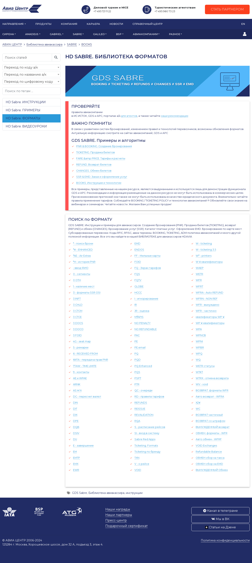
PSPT (137, 378)
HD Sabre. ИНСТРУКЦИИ (26, 102)
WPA (199, 329)
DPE (76, 420)
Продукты (43, 23)
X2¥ (198, 402)
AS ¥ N (77, 390)
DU (75, 439)
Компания (69, 23)
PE (136, 341)
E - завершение (83, 445)
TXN (136, 457)
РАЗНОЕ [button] (174, 34)
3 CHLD (77, 304)
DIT (75, 408)
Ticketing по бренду (147, 451)
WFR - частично (206, 310)
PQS (137, 372)
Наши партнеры (118, 515)
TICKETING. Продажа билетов (95, 152)
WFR (199, 280)
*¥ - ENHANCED (83, 249)
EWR (76, 469)
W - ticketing (204, 243)
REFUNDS (140, 402)
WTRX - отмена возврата (212, 378)
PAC (137, 335)
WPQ (199, 353)
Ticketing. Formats (146, 445)
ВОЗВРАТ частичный (209, 414)
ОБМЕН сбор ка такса (210, 457)
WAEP (200, 267)
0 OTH (77, 280)
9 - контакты (81, 372)
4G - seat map (82, 341)
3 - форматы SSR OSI (86, 292)
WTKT (199, 372)
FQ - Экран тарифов (147, 267)
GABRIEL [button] (56, 34)
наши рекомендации (174, 115)
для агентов (129, 115)
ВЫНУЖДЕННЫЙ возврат (213, 427)
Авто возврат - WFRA (210, 396)
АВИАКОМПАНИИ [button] (145, 34)
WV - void (202, 384)
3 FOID (77, 335)
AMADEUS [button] (31, 34)
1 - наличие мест (83, 286)
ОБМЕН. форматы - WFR (211, 433)
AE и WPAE (80, 378)
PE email (139, 347)
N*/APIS (139, 316)
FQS (137, 274)
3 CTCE (77, 316)
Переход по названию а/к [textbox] (25, 74)
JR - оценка (141, 310)
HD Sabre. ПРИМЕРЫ (23, 110)
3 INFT (77, 298)
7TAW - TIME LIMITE (84, 366)
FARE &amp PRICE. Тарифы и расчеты (100, 158)
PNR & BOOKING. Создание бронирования (104, 146)
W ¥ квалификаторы (209, 261)
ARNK (76, 384)
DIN (75, 402)
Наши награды (117, 509)
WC (198, 408)
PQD (137, 359)
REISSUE (139, 408)
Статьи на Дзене (220, 527)
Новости (116, 23)
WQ (198, 359)
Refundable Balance (209, 451)
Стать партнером (227, 9)
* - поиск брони (83, 243)
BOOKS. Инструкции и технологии (98, 182)
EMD (137, 243)
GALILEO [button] (99, 34)
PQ (136, 353)
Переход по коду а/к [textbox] (21, 67)
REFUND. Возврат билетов (93, 164)
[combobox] (31, 67)
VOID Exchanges (206, 445)
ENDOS (139, 249)
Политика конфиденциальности (225, 540)
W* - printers (203, 255)
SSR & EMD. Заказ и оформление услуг (101, 176)
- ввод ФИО (80, 267)
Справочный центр (147, 23)
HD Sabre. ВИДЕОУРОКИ (26, 126)
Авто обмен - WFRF (209, 439)
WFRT (199, 286)
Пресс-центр (116, 520)
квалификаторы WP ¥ (210, 316)
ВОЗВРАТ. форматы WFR (212, 390)
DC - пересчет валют (87, 396)
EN (243, 23)
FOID (137, 261)
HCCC (138, 292)
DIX (75, 414)
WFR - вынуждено (207, 304)
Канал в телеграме (220, 511)
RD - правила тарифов (149, 396)
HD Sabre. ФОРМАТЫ (23, 118)
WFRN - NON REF (207, 298)
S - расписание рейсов (149, 427)
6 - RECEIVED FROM (85, 353)
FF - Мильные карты (147, 255)
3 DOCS (78, 323)
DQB (76, 427)
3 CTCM (77, 310)
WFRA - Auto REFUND (209, 292)
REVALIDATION (143, 414)
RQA (137, 420)
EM (75, 451)
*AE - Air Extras (82, 255)
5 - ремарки (80, 347)
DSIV (76, 433)
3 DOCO (78, 329)
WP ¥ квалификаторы (210, 323)
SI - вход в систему (146, 433)
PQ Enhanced (143, 366)
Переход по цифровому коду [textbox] (28, 81)
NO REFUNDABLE (145, 329)
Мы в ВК (220, 519)
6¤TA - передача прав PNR (90, 359)
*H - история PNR (84, 261)
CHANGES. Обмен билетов (93, 170)
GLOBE (139, 286)
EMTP (76, 457)
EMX (75, 463)
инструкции (134, 493)
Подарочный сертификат (126, 526)
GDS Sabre (79, 493)
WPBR (200, 347)
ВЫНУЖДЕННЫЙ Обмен (212, 469)
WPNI (199, 341)
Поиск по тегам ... (19, 91)
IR (135, 304)
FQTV (137, 280)
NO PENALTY (142, 323)
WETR (199, 274)
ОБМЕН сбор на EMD (209, 463)
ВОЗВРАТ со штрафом (210, 420)
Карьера (93, 23)
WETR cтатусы (205, 366)
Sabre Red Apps (144, 439)
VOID (137, 469)
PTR (136, 384)
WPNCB (201, 335)
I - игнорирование (146, 298)
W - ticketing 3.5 (206, 249)
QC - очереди (143, 390)
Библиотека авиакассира (106, 493)
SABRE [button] (77, 34)
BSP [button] (118, 34)
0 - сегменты (81, 274)
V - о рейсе (141, 463)
